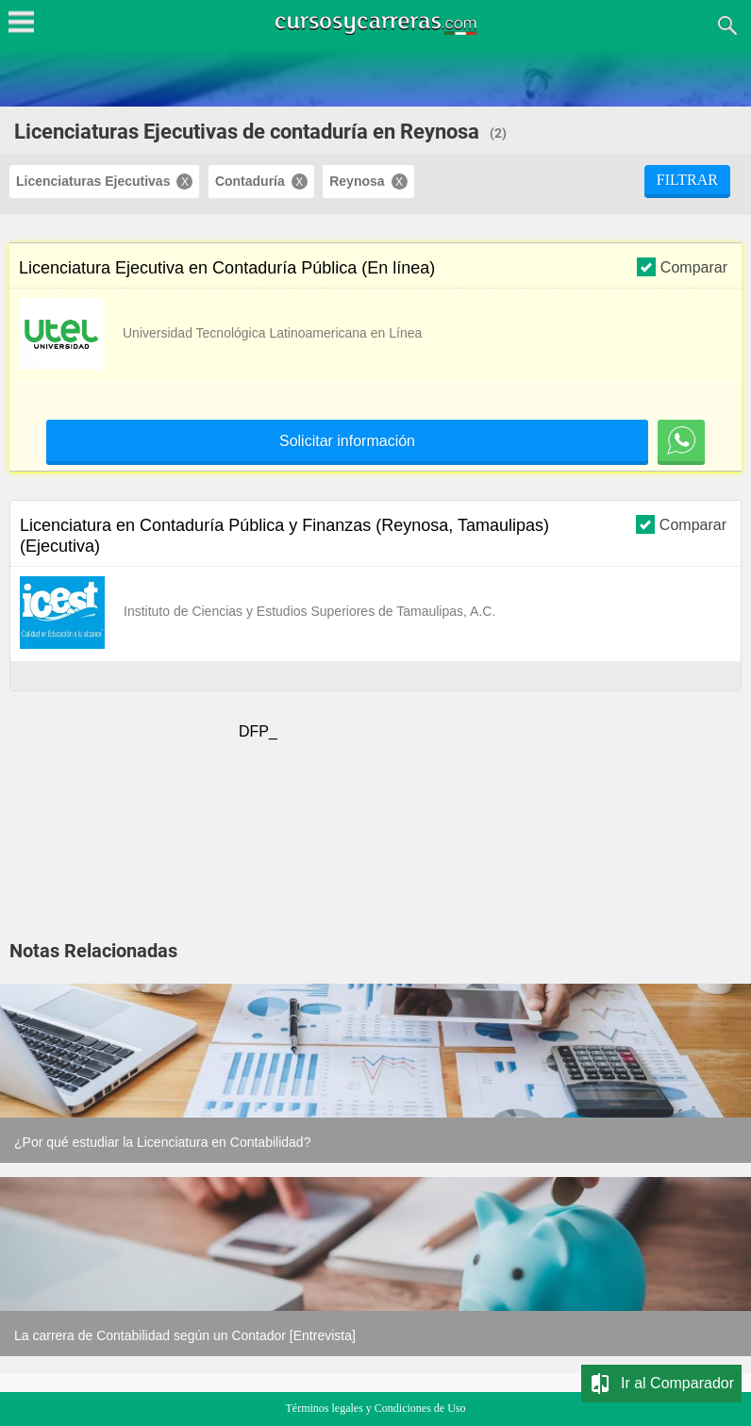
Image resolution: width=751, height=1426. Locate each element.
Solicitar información (347, 441)
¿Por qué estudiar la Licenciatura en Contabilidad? (162, 1142)
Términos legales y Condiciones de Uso (376, 1408)
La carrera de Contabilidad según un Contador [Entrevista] (185, 1335)
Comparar (682, 266)
